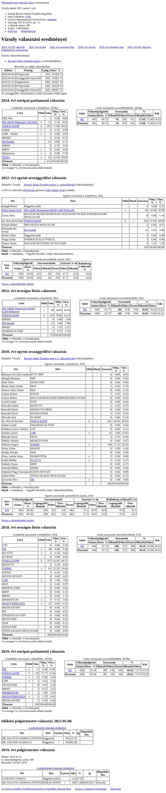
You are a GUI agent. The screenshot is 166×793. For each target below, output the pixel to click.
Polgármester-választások (14, 50)
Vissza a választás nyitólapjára (91, 788)
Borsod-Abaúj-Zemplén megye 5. (25, 61)
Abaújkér (52, 19)
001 (82, 119)
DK (32, 479)
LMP (33, 433)
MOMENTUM (10, 692)
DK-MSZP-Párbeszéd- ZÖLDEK (20, 122)
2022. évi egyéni (37, 47)
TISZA (6, 157)
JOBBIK (35, 444)
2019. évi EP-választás (139, 47)
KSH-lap (12, 31)
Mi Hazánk (8, 141)
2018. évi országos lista (111, 47)
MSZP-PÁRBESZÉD (14, 603)
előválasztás (29, 190)
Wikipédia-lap (28, 31)
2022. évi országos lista (62, 47)
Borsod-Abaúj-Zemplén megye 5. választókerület (49, 184)
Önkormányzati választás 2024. (17, 2)
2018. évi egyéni (86, 47)
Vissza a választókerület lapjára (17, 284)
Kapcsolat (115, 788)
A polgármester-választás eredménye (47, 727)
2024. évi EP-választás (13, 47)
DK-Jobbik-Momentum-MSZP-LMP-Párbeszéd (49, 210)
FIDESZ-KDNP (11, 126)
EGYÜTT (36, 460)
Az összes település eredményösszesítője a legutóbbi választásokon (36, 788)
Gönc (28, 16)
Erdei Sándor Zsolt (55, 190)
